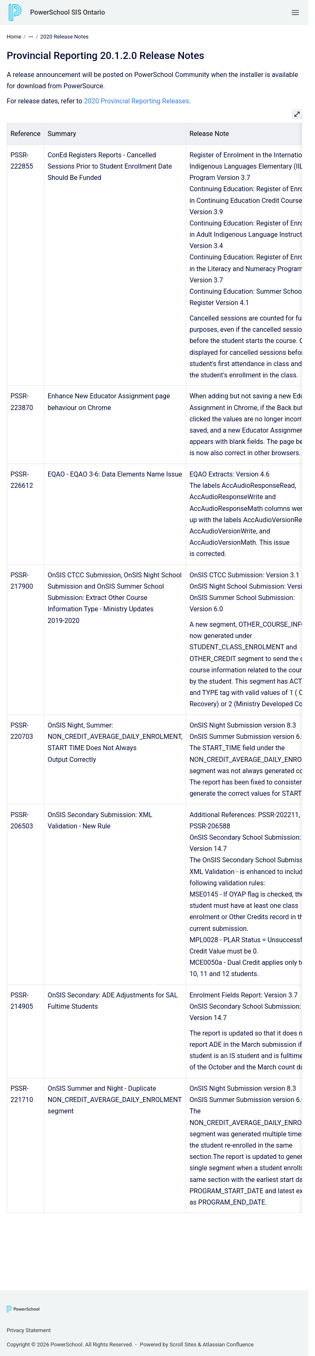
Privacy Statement (29, 1330)
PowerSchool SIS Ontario (67, 12)
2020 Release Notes (64, 36)
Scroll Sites (183, 1344)
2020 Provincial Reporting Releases (136, 101)
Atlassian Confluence (228, 1344)
